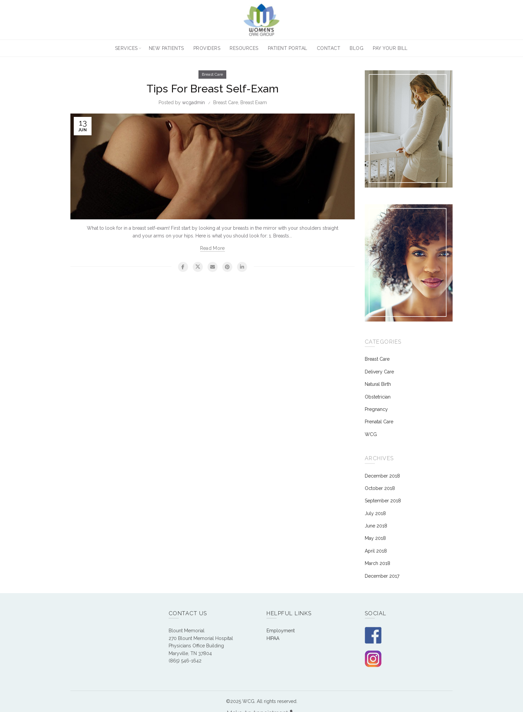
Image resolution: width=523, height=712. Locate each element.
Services (126, 48)
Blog (356, 48)
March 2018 (377, 563)
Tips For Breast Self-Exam (213, 88)
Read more (212, 248)
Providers (207, 48)
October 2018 (380, 488)
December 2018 (382, 476)
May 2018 (375, 538)
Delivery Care (379, 371)
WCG (371, 434)
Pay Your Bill (390, 48)
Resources (244, 48)
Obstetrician (378, 397)
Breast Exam (253, 102)
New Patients (166, 48)
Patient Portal (287, 48)
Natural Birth (378, 384)
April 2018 (376, 551)
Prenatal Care (379, 421)
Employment (281, 630)
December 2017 (382, 576)
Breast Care (212, 74)
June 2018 (376, 525)
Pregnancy (376, 409)
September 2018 (383, 500)
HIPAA (273, 638)
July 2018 (375, 513)
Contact (329, 48)
